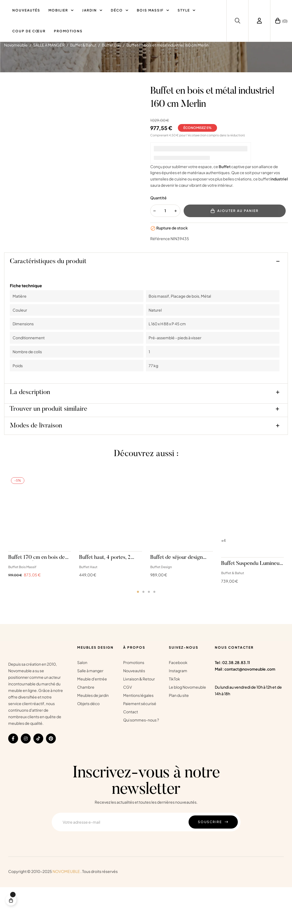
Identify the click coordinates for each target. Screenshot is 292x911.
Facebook (178, 686)
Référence (160, 262)
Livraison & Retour (139, 702)
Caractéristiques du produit (48, 285)
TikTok (174, 702)
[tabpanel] (39, 551)
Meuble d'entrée (92, 702)
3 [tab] (149, 616)
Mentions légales (138, 719)
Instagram (178, 694)
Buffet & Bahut (232, 597)
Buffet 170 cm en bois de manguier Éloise (36, 582)
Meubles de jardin (93, 719)
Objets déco (88, 727)
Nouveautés (134, 694)
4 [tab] (154, 616)
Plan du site (179, 719)
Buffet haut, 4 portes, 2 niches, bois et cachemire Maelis (108, 582)
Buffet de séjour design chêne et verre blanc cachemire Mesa (176, 582)
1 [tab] (138, 616)
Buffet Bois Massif (22, 591)
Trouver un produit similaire (48, 433)
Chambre (85, 711)
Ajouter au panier (235, 234)
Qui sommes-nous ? (141, 744)
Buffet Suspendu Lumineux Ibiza (251, 588)
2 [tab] (143, 616)
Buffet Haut (88, 591)
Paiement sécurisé (139, 727)
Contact (130, 735)
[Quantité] (165, 234)
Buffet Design (161, 591)
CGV (127, 711)
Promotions (133, 686)
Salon (82, 686)
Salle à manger (90, 694)
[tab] (146, 287)
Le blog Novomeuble (187, 711)
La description (30, 416)
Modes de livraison (36, 450)
